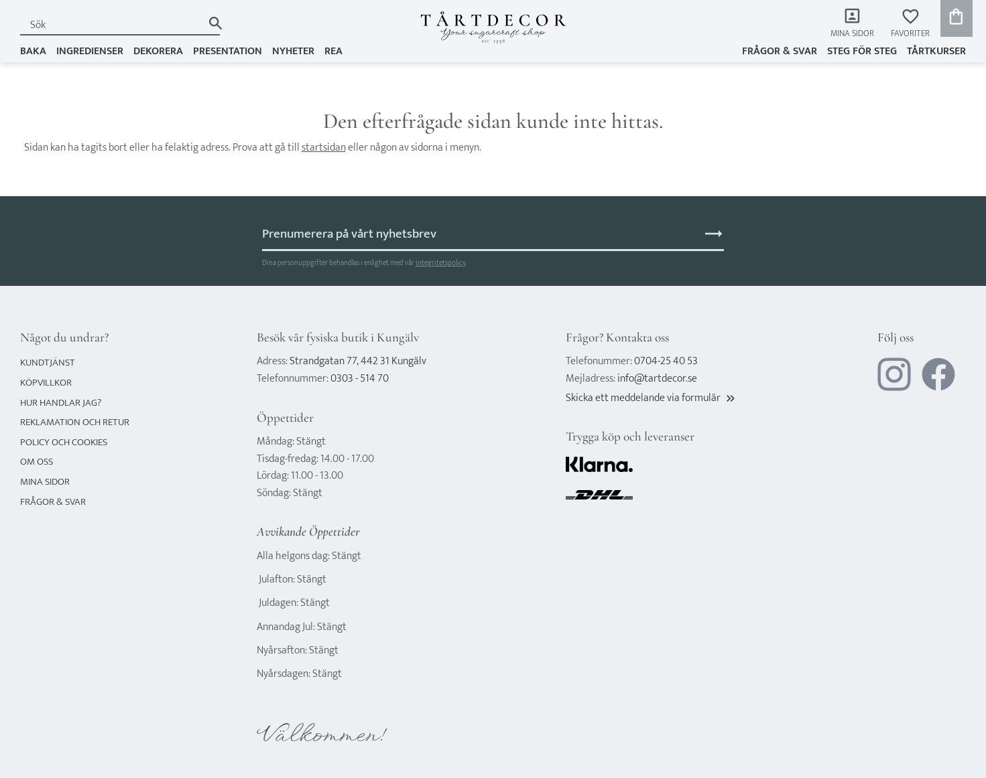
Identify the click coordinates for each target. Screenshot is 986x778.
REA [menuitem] (333, 51)
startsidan (324, 148)
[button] (910, 24)
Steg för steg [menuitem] (862, 51)
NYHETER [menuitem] (293, 51)
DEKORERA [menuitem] (158, 51)
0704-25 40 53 (666, 361)
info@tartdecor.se (657, 379)
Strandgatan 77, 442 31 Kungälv (358, 361)
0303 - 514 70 (359, 379)
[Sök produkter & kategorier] (111, 25)
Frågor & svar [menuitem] (779, 51)
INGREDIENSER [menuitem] (89, 51)
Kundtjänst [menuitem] (47, 362)
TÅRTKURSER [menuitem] (936, 51)
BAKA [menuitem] (33, 51)
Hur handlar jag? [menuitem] (60, 402)
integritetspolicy (440, 262)
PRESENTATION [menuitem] (227, 51)
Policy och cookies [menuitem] (63, 442)
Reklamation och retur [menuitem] (74, 422)
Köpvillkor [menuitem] (46, 382)
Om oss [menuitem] (36, 461)
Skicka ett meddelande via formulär (651, 398)
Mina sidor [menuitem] (852, 34)
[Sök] (215, 23)
